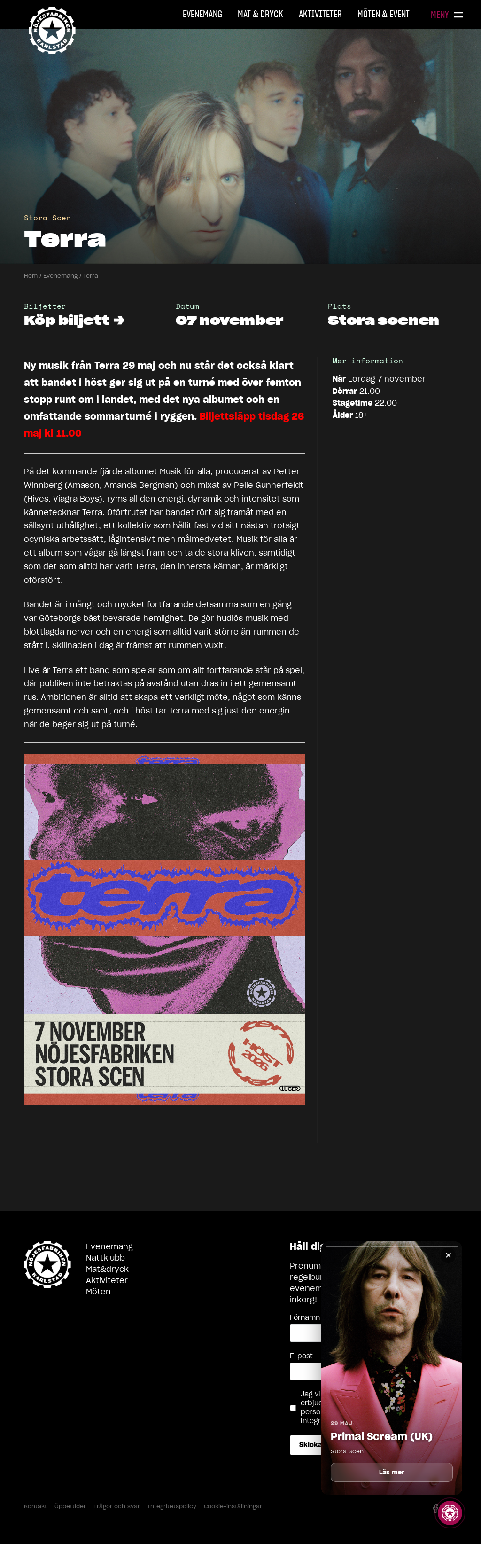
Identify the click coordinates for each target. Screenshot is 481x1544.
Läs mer (392, 1472)
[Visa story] (450, 1513)
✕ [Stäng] (448, 1255)
